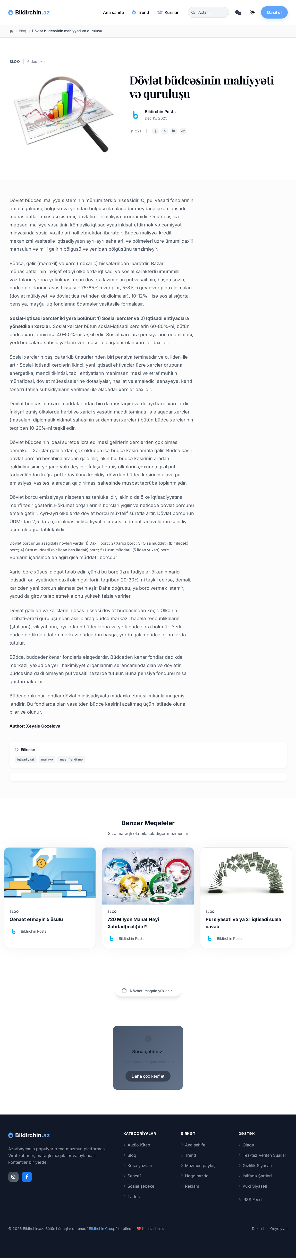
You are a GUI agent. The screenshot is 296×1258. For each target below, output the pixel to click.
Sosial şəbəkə (138, 1186)
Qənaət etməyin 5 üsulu (36, 919)
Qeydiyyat (279, 1228)
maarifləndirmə (71, 759)
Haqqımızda (194, 1175)
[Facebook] (27, 1177)
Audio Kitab (136, 1144)
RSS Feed (250, 1199)
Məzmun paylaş (198, 1165)
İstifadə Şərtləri (255, 1175)
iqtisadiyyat (25, 759)
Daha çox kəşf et (148, 1076)
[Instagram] (13, 1177)
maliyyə (47, 759)
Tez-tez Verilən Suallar (262, 1155)
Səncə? (132, 1175)
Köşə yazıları (137, 1165)
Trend (140, 12)
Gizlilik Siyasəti (255, 1165)
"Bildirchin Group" (102, 1228)
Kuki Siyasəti (253, 1186)
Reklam (190, 1186)
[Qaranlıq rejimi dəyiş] (252, 12)
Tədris (131, 1196)
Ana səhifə (113, 12)
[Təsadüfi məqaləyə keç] (237, 12)
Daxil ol (274, 12)
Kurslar (168, 12)
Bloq (22, 31)
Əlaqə (246, 1144)
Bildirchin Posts (160, 111)
